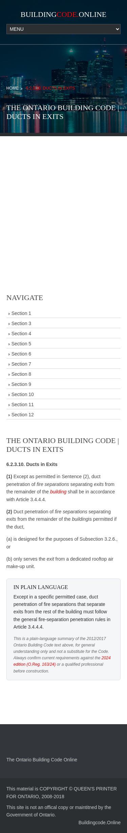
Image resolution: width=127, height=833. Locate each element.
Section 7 (21, 364)
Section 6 (21, 354)
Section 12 (23, 414)
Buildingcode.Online (100, 822)
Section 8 (21, 374)
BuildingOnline (64, 14)
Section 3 (21, 323)
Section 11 (23, 404)
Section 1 (21, 313)
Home (12, 88)
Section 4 (21, 333)
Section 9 (21, 384)
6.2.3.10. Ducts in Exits (50, 88)
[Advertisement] (63, 199)
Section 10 (23, 394)
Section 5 (21, 343)
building (58, 491)
